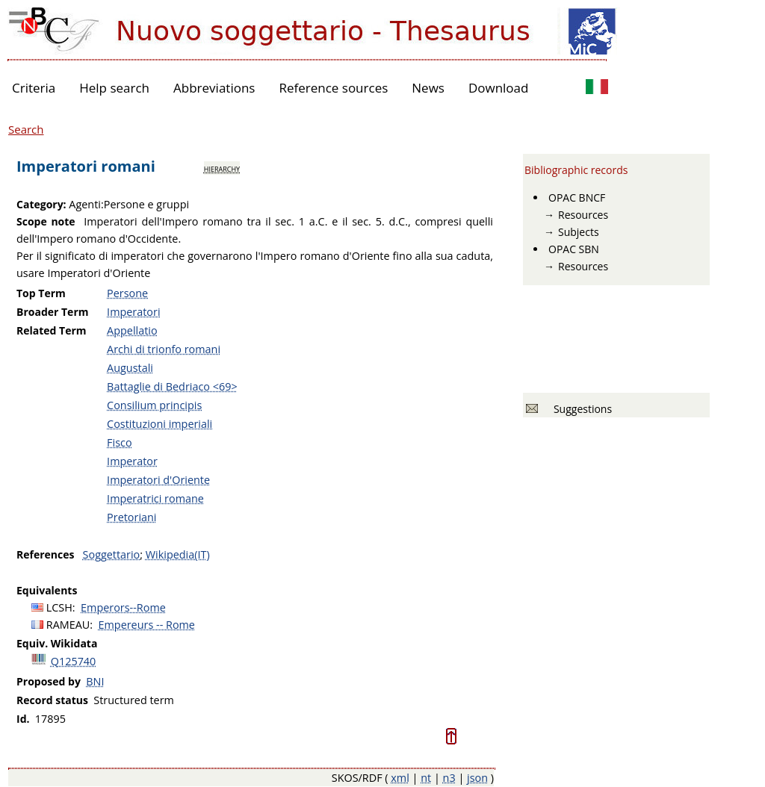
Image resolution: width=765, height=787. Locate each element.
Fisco (119, 442)
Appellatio (132, 330)
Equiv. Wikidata (56, 643)
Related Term (51, 330)
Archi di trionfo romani (163, 349)
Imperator (132, 461)
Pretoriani (131, 517)
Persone (127, 293)
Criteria (33, 87)
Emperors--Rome (123, 607)
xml (400, 778)
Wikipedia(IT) (178, 554)
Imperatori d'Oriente (158, 480)
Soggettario (111, 554)
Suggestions (580, 409)
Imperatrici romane (155, 498)
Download (498, 87)
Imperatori (133, 312)
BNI (95, 681)
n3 (449, 778)
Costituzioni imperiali (159, 424)
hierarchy (222, 168)
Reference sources (333, 87)
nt (426, 778)
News (428, 87)
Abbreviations (214, 87)
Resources (583, 215)
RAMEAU (68, 625)
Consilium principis (154, 405)
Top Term (41, 293)
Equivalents (46, 590)
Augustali (130, 368)
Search (26, 129)
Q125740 (73, 661)
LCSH (59, 607)
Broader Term (52, 312)
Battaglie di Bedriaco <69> (172, 386)
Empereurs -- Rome (147, 625)
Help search (114, 87)
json (477, 778)
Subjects (578, 232)
